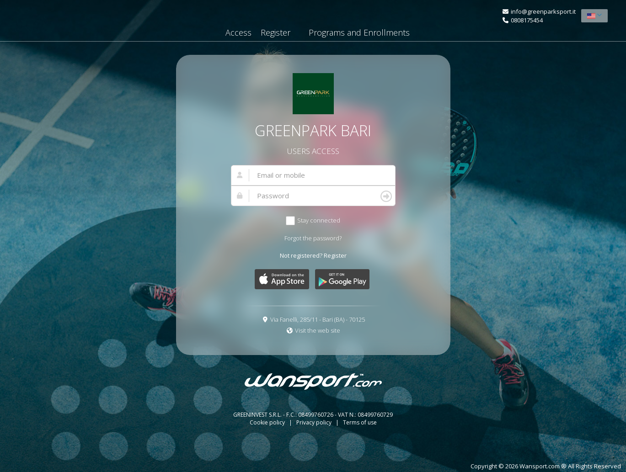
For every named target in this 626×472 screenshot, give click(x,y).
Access (238, 32)
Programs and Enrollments (359, 32)
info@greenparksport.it (543, 11)
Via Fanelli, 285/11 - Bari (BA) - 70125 (317, 319)
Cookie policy (268, 422)
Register (275, 32)
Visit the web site (317, 330)
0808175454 (527, 20)
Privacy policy (314, 422)
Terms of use (360, 422)
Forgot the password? (313, 238)
